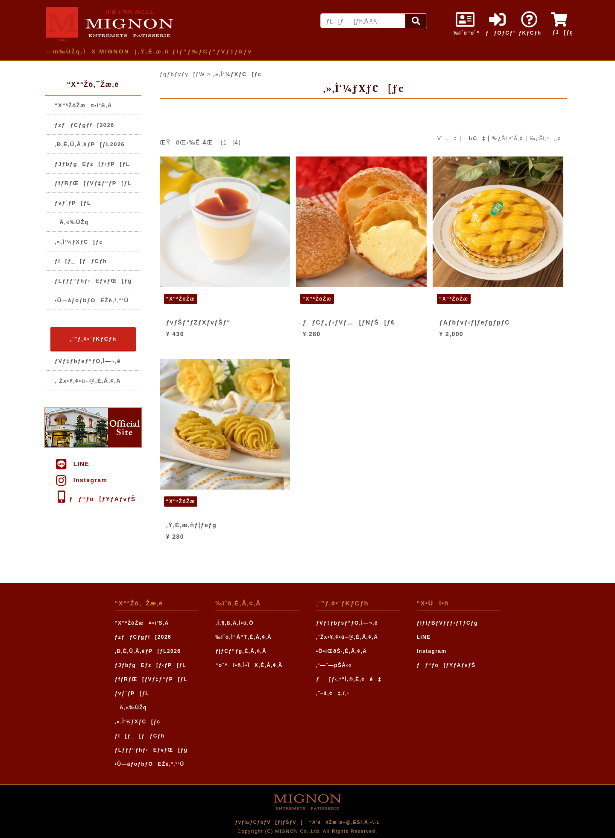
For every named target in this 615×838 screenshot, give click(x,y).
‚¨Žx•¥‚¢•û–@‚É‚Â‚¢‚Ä (88, 381)
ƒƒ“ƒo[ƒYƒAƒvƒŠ (95, 499)
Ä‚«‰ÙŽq (72, 222)
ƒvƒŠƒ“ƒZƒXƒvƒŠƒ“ (198, 322)
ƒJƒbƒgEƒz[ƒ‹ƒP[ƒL (92, 164)
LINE (72, 463)
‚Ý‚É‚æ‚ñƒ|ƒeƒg (191, 525)
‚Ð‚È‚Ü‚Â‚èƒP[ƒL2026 (90, 144)
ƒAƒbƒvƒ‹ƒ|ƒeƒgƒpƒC (474, 322)
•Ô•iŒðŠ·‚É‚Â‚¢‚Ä (341, 651)
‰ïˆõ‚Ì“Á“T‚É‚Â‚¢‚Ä (243, 637)
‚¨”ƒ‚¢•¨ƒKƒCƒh (93, 339)
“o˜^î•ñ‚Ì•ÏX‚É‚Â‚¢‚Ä (249, 665)
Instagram (81, 480)
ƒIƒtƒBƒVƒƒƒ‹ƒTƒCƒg (447, 623)
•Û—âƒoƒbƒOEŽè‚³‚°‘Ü (92, 300)
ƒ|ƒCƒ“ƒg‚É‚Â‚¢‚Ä (240, 651)
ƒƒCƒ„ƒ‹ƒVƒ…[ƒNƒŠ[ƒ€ (349, 322)
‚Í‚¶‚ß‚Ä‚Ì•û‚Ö (234, 623)
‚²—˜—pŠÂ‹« (334, 665)
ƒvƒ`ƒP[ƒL (73, 203)
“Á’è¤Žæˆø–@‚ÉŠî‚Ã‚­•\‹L (344, 822)
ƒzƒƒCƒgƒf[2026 (84, 125)
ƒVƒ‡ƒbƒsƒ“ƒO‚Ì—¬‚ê (88, 361)
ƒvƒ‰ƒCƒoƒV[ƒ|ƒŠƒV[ (269, 822)
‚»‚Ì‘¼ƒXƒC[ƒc (79, 242)
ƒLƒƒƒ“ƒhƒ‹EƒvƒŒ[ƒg (93, 280)
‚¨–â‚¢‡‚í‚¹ (332, 693)
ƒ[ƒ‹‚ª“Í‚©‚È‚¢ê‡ (348, 679)
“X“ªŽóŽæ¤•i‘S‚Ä (83, 105)
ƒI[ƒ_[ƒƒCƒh (81, 261)
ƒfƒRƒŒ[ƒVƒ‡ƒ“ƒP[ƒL (93, 183)
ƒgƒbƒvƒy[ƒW (182, 74)
